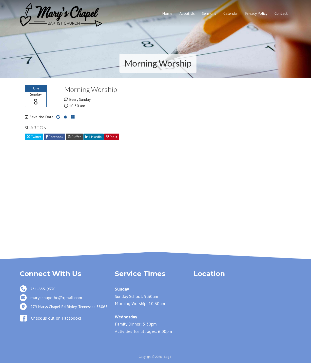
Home (167, 13)
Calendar (230, 13)
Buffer (74, 137)
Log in (168, 357)
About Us (187, 13)
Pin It (111, 137)
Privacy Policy (256, 13)
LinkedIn (93, 137)
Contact (281, 13)
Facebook (54, 137)
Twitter (34, 137)
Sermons (209, 13)
